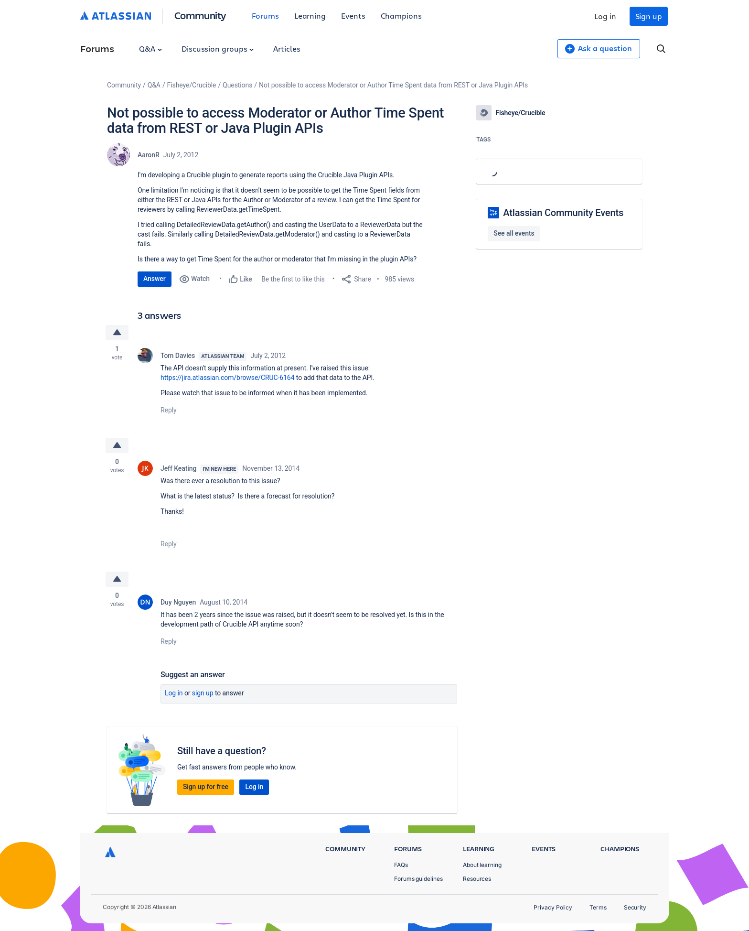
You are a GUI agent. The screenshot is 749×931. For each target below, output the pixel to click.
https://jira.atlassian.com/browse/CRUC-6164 (227, 377)
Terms (598, 907)
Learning (310, 16)
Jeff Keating (178, 468)
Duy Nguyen (178, 602)
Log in (605, 16)
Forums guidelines (418, 878)
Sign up (648, 16)
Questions (237, 85)
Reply (168, 410)
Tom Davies (177, 355)
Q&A (150, 48)
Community (200, 15)
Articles (286, 48)
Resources (477, 878)
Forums (265, 16)
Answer (154, 278)
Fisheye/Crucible (191, 85)
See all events (513, 233)
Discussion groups (218, 48)
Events (353, 16)
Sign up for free (205, 786)
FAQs (401, 864)
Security (635, 907)
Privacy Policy (553, 907)
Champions (401, 16)
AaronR (149, 155)
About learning (482, 864)
